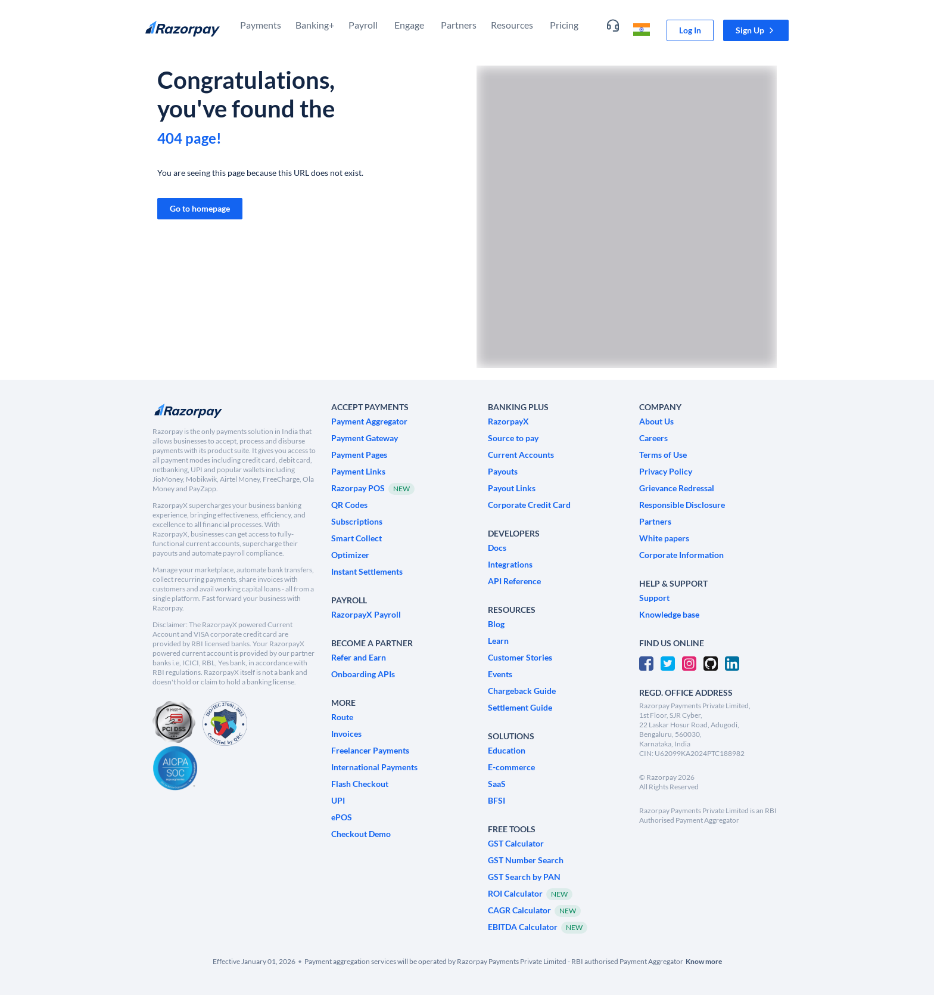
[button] (756, 30)
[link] (690, 30)
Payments (260, 24)
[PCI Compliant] (173, 723)
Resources (512, 24)
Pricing (564, 24)
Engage (409, 24)
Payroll (363, 24)
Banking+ (314, 24)
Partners (459, 24)
